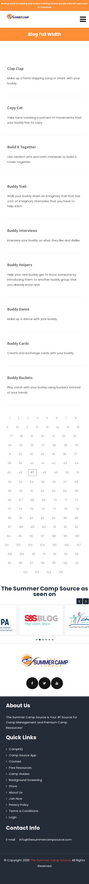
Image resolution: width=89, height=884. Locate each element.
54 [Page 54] (32, 482)
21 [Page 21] (53, 436)
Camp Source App (22, 755)
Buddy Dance (18, 309)
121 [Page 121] (76, 563)
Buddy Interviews (22, 230)
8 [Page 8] (76, 418)
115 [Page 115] (9, 563)
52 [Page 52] (9, 482)
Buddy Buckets (20, 377)
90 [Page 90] (44, 527)
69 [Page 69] (43, 500)
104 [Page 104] (42, 545)
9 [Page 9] (7, 427)
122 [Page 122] (25, 572)
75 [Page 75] (31, 509)
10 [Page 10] (17, 427)
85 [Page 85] (65, 518)
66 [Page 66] (9, 500)
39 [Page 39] (20, 463)
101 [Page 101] (7, 545)
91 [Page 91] (54, 527)
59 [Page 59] (9, 491)
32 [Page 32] (20, 454)
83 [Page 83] (42, 518)
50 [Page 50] (67, 472)
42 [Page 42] (54, 463)
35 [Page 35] (53, 454)
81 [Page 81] (20, 518)
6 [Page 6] (57, 418)
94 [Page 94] (9, 536)
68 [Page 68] (32, 500)
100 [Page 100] (77, 536)
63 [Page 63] (53, 491)
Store (13, 786)
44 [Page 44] (77, 463)
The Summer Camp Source (50, 860)
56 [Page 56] (54, 482)
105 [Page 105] (55, 545)
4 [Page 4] (38, 418)
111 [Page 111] (44, 554)
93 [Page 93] (76, 527)
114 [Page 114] (77, 554)
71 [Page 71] (66, 500)
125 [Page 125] (61, 572)
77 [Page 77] (54, 509)
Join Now (15, 798)
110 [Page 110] (33, 554)
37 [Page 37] (75, 454)
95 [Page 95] (20, 536)
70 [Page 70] (55, 500)
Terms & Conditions (23, 811)
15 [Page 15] (68, 427)
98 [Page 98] (54, 536)
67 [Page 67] (21, 500)
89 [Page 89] (32, 527)
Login (13, 817)
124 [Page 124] (49, 572)
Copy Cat (15, 107)
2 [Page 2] (19, 418)
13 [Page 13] (47, 427)
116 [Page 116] (20, 563)
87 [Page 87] (10, 527)
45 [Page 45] (9, 472)
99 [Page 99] (65, 536)
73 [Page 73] (9, 509)
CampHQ (16, 749)
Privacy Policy (18, 805)
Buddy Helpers (19, 264)
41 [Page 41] (42, 463)
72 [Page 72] (76, 500)
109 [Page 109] (22, 554)
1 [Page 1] (9, 418)
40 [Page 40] (32, 463)
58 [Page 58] (76, 482)
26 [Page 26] (32, 445)
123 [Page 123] (37, 572)
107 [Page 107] (79, 545)
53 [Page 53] (20, 482)
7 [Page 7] (66, 418)
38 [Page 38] (9, 463)
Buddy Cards (18, 343)
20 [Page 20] (42, 436)
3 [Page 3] (28, 418)
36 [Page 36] (64, 454)
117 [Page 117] (31, 563)
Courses (15, 761)
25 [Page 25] (20, 445)
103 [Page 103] (30, 545)
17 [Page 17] (11, 436)
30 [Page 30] (76, 445)
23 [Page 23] (74, 436)
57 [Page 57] (65, 482)
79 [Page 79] (77, 509)
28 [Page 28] (54, 445)
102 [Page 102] (18, 545)
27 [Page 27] (43, 445)
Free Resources (20, 768)
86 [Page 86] (76, 518)
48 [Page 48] (44, 472)
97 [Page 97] (42, 536)
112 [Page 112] (54, 554)
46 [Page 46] (20, 472)
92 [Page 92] (65, 527)
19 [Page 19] (31, 436)
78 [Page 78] (65, 509)
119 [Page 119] (54, 563)
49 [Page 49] (56, 472)
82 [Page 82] (31, 518)
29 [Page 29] (65, 445)
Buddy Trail (16, 186)
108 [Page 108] (10, 554)
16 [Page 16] (78, 427)
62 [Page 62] (42, 491)
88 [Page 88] (21, 527)
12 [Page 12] (37, 427)
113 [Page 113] (65, 554)
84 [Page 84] (54, 518)
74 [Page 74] (20, 509)
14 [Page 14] (57, 427)
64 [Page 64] (65, 491)
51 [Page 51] (78, 472)
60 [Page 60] (21, 491)
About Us (15, 792)
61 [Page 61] (31, 491)
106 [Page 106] (67, 545)
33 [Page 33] (31, 454)
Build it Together (21, 147)
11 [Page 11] (27, 427)
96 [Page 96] (31, 536)
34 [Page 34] (42, 454)
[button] (79, 601)
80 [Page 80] (10, 518)
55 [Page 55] (43, 482)
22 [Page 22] (63, 436)
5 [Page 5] (47, 418)
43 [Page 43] (65, 463)
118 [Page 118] (42, 563)
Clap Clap (15, 68)
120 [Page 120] (65, 563)
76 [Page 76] (43, 509)
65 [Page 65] (76, 491)
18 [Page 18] (21, 436)
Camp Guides (19, 774)
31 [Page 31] (10, 454)
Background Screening (25, 780)
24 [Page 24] (10, 445)
